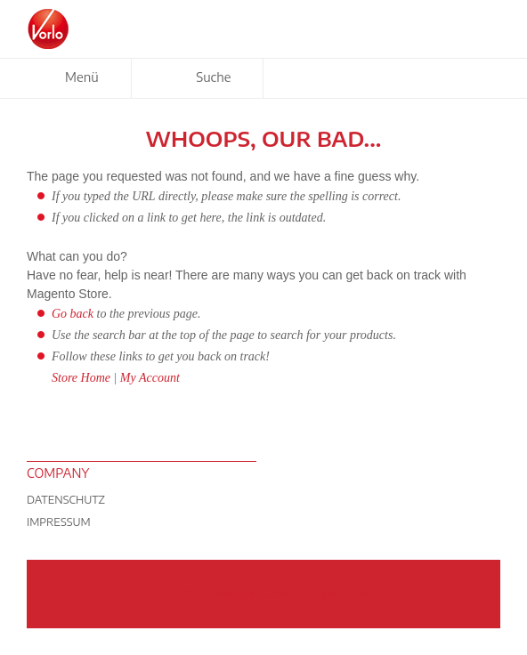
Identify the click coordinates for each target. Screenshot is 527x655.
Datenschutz (66, 499)
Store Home (81, 377)
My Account (150, 377)
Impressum (59, 522)
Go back (72, 313)
